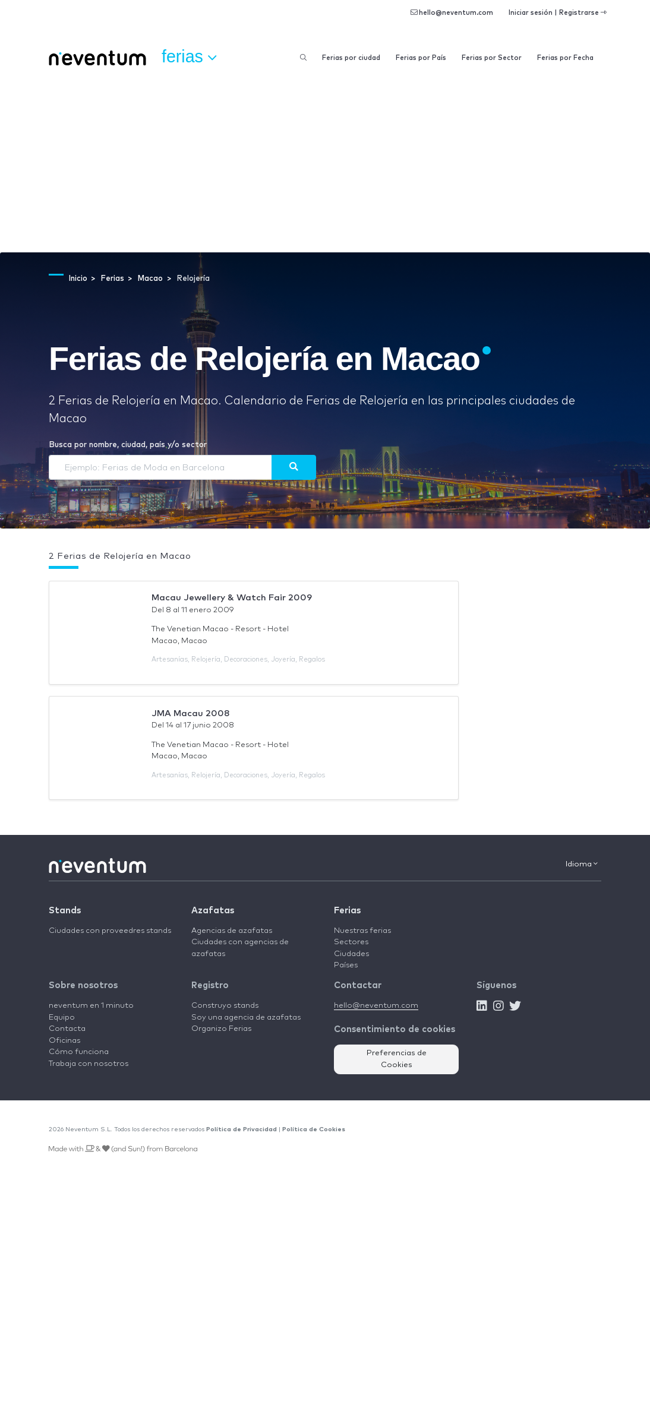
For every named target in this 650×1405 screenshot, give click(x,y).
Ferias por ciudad (351, 58)
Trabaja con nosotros (88, 1064)
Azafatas (212, 910)
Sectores (351, 942)
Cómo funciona (79, 1052)
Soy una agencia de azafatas (246, 1017)
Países (346, 965)
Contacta (67, 1029)
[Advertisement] (325, 163)
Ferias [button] (189, 57)
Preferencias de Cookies (397, 1059)
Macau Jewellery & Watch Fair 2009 (232, 597)
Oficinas (64, 1041)
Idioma (582, 864)
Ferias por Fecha (565, 58)
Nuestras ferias (362, 931)
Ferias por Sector (492, 58)
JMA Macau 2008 (191, 713)
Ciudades (351, 954)
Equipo (62, 1017)
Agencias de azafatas (231, 931)
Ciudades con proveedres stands (110, 931)
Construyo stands (224, 1006)
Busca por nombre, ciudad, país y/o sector (128, 445)
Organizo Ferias (221, 1029)
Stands (65, 910)
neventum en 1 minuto (91, 1006)
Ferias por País (421, 58)
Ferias (347, 910)
